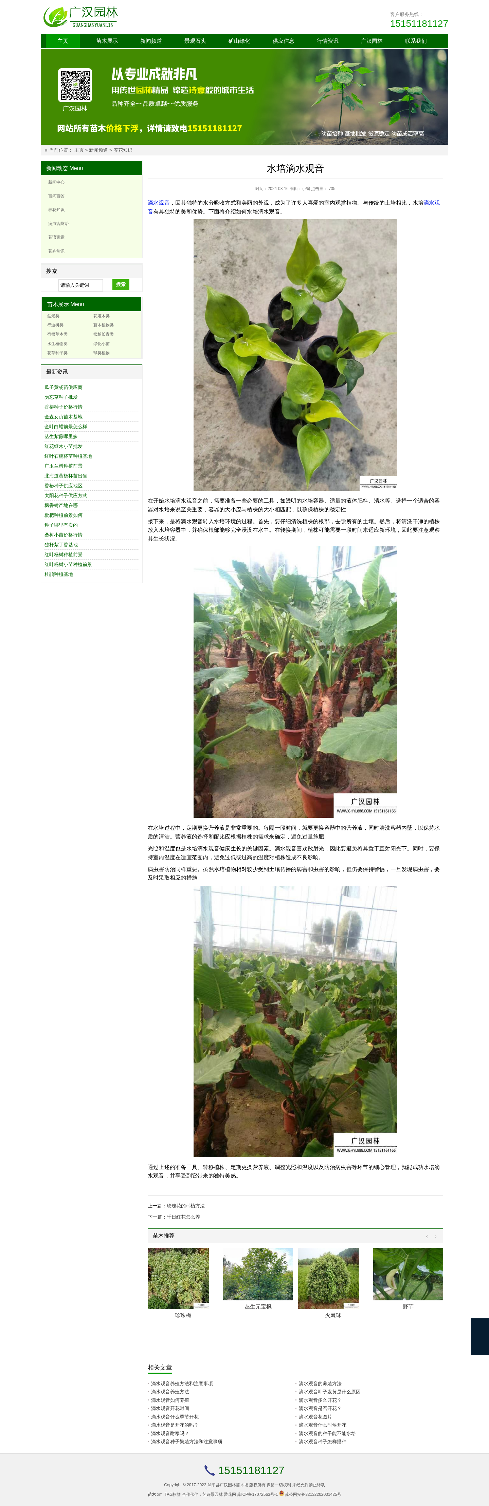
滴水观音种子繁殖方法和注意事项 (186, 1441)
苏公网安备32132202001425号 (313, 1494)
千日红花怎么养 (183, 1217)
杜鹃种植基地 (58, 574)
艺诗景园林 (212, 1494)
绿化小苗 (101, 343)
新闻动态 (57, 168)
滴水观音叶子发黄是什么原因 (330, 1391)
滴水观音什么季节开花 (175, 1416)
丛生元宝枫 (258, 1307)
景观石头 (195, 41)
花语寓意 (56, 237)
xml (160, 1494)
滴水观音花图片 (315, 1416)
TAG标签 (173, 1494)
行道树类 (55, 325)
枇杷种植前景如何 (63, 515)
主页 (62, 41)
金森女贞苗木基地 (63, 416)
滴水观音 (159, 203)
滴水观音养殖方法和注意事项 (182, 1383)
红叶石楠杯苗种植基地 (68, 456)
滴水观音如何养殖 (170, 1400)
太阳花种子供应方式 (65, 495)
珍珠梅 (183, 1315)
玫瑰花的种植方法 (186, 1205)
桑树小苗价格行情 (63, 535)
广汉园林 (372, 41)
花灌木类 (101, 316)
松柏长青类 (103, 334)
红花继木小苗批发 (63, 446)
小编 (306, 188)
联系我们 (416, 41)
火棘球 (333, 1315)
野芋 (408, 1307)
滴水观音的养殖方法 (320, 1383)
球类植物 (101, 353)
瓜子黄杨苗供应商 (63, 387)
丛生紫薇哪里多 (61, 436)
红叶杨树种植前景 (63, 554)
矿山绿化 (239, 41)
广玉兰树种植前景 (63, 466)
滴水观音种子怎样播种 (322, 1441)
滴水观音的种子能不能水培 (327, 1433)
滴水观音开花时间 (170, 1408)
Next (433, 1236)
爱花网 (230, 1494)
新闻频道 (151, 41)
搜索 (121, 284)
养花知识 (122, 150)
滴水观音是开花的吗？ (175, 1425)
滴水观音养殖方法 (170, 1391)
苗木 (152, 1494)
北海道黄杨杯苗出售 (65, 475)
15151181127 (419, 23)
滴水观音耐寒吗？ (170, 1433)
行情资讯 (328, 41)
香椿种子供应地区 (63, 485)
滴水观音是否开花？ (320, 1408)
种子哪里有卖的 (61, 525)
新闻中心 (56, 182)
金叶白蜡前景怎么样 (65, 426)
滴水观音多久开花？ (320, 1400)
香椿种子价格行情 (63, 407)
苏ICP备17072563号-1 (257, 1494)
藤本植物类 (103, 325)
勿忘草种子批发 (61, 397)
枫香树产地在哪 (61, 505)
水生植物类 (57, 343)
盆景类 (53, 316)
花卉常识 (56, 251)
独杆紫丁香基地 (61, 544)
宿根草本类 (57, 334)
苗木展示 (107, 41)
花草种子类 (57, 353)
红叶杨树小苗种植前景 (68, 564)
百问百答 (56, 196)
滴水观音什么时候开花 (322, 1425)
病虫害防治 (58, 223)
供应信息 (283, 41)
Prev (428, 1236)
